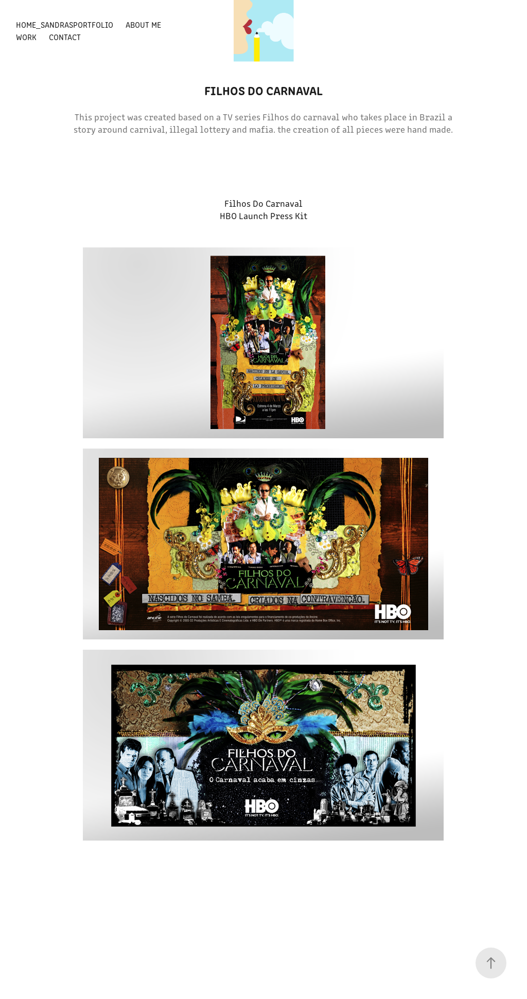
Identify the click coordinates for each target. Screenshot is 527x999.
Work (26, 36)
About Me (143, 24)
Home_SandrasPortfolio (64, 24)
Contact (65, 36)
